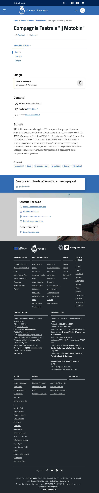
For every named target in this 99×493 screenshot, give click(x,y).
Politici (16, 289)
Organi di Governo (20, 264)
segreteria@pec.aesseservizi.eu (65, 369)
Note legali (18, 443)
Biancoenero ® (68, 484)
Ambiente (36, 271)
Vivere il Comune (27, 20)
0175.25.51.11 (22, 324)
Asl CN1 (35, 390)
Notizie (65, 264)
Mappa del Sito (19, 461)
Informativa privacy (21, 440)
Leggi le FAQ (18, 408)
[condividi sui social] (19, 35)
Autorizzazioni (37, 285)
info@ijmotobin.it (32, 114)
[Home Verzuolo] (34, 10)
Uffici (15, 271)
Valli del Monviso (56, 386)
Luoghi (78, 270)
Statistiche (18, 457)
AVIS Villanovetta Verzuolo (60, 393)
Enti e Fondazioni (20, 278)
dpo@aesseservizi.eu (63, 366)
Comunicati (67, 275)
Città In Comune (60, 481)
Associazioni (41, 20)
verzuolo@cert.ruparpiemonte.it (30, 334)
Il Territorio (79, 273)
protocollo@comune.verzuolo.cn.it (31, 337)
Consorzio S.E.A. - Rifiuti (59, 383)
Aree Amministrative (21, 267)
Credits (16, 450)
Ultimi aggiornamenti (21, 454)
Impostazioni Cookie (21, 447)
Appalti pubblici (37, 282)
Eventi (78, 266)
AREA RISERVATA (48, 489)
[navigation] (4, 10)
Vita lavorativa (52, 303)
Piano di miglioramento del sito (20, 401)
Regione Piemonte (39, 383)
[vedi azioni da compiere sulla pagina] (32, 35)
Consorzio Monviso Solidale (42, 393)
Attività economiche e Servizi (80, 295)
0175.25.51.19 (22, 326)
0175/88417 (32, 108)
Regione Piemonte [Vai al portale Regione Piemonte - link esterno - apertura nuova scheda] (20, 3)
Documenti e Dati (20, 275)
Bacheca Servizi (19, 432)
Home (16, 20)
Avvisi (65, 278)
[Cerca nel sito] (82, 10)
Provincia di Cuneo (39, 386)
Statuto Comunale (20, 436)
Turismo (50, 299)
